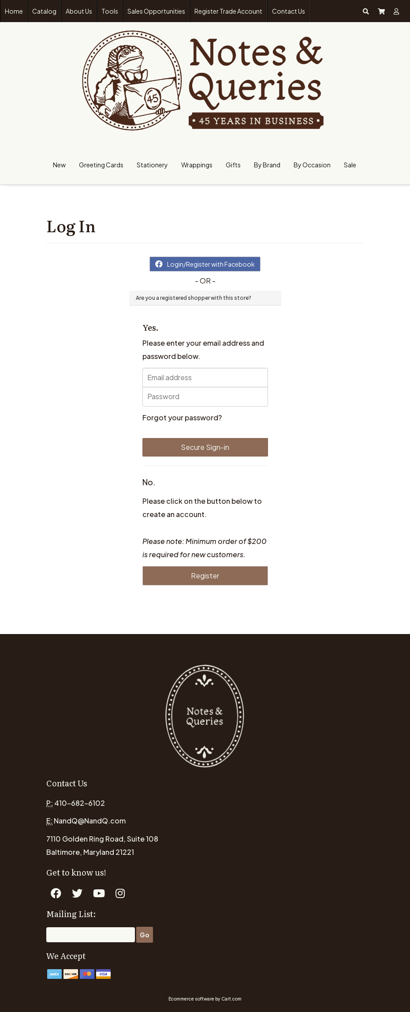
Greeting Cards (101, 165)
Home (14, 11)
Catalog (44, 11)
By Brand (267, 165)
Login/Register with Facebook (205, 264)
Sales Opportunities (156, 11)
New (59, 165)
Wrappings (196, 165)
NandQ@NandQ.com (90, 820)
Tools (109, 11)
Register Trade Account (228, 11)
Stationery (152, 165)
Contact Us (288, 11)
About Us (79, 11)
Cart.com (231, 998)
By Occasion (312, 165)
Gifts (233, 165)
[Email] (90, 934)
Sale (350, 165)
